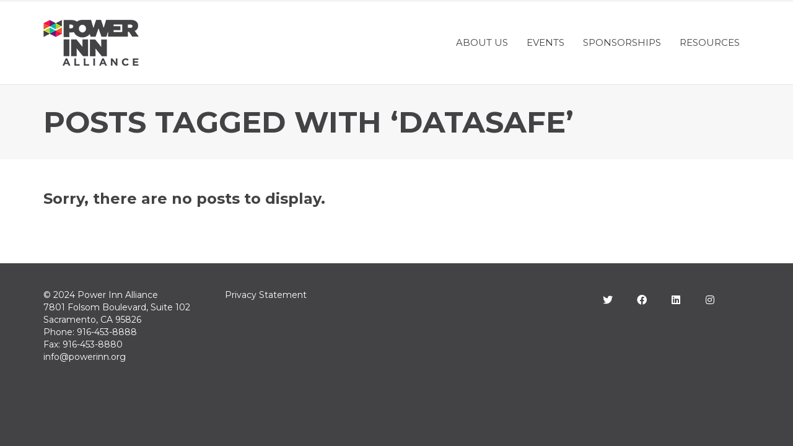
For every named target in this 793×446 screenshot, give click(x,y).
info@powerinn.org (84, 356)
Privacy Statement (266, 294)
